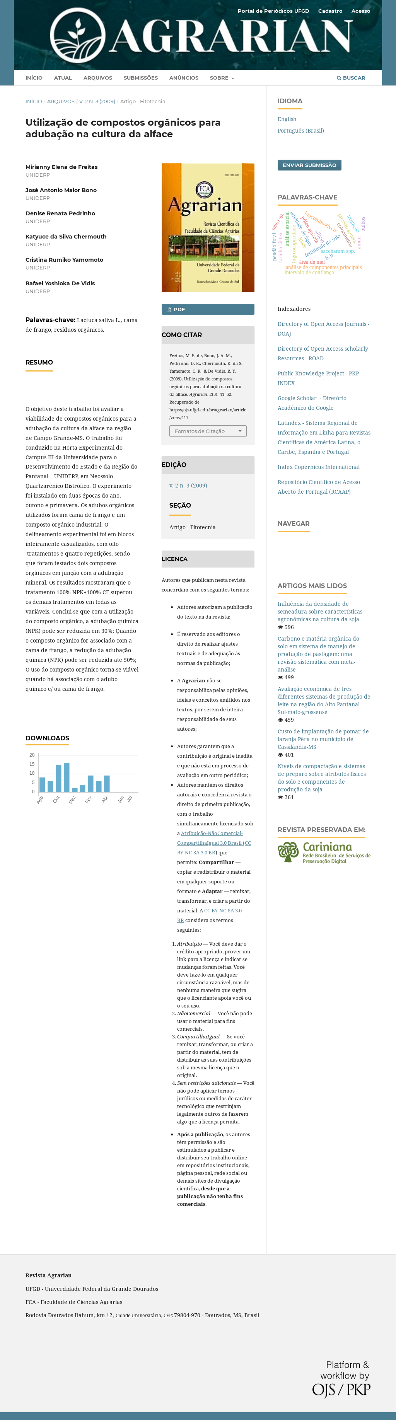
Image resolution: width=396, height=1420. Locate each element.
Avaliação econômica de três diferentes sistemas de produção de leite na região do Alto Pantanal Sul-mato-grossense (324, 700)
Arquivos (98, 78)
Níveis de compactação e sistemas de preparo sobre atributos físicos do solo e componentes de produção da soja (322, 777)
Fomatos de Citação (200, 431)
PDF (178, 309)
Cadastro (330, 11)
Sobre (220, 78)
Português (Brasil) (301, 130)
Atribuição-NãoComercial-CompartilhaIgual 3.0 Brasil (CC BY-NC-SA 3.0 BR (214, 843)
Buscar (351, 78)
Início (34, 78)
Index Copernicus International (319, 466)
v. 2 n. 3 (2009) (97, 101)
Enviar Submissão (309, 165)
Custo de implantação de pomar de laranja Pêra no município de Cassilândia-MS (323, 739)
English (287, 119)
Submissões (141, 78)
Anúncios (183, 78)
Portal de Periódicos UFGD (273, 11)
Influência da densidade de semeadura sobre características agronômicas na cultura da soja (320, 611)
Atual (63, 78)
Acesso (361, 11)
